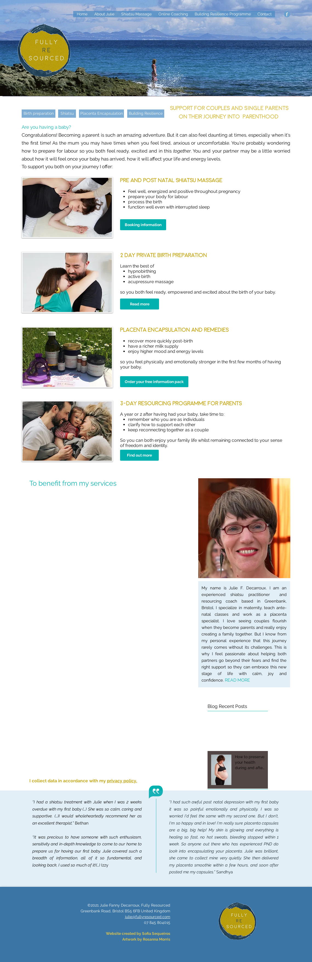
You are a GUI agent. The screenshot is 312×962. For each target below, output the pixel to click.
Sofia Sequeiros (156, 933)
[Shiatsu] (67, 113)
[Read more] (139, 304)
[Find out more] (139, 455)
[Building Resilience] (145, 113)
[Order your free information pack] (154, 381)
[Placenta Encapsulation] (101, 113)
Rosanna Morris (156, 939)
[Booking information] (143, 224)
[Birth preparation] (38, 113)
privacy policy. (122, 780)
